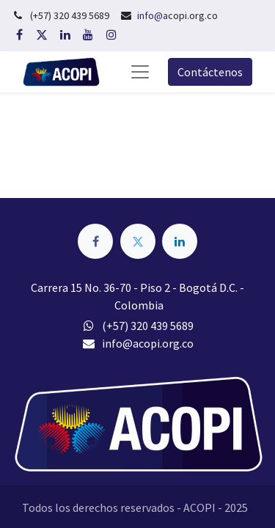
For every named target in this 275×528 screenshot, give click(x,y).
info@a (152, 15)
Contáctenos (210, 72)
